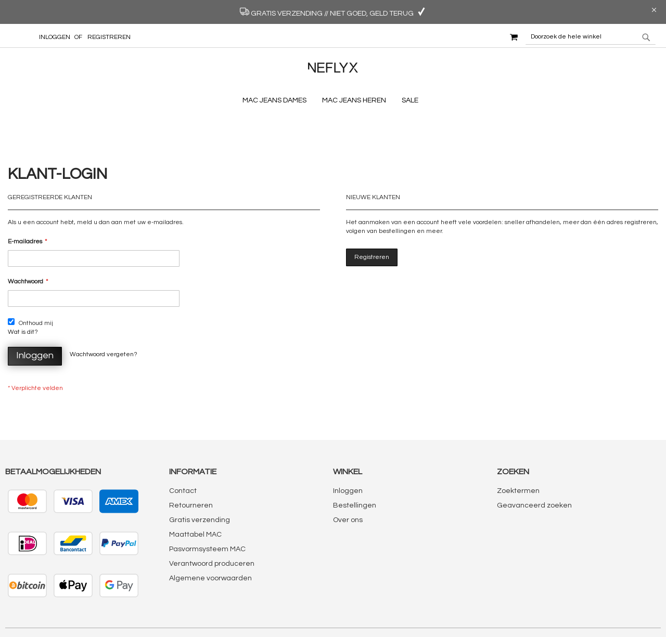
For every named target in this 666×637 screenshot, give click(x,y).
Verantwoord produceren (211, 524)
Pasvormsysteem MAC (207, 509)
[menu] (333, 100)
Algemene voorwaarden (210, 538)
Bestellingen (354, 466)
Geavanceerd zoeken (534, 466)
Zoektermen (518, 451)
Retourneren (191, 466)
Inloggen (54, 37)
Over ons (348, 480)
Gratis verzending (199, 480)
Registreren (109, 37)
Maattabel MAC (195, 495)
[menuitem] (277, 100)
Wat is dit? (23, 292)
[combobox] (591, 37)
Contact (183, 451)
